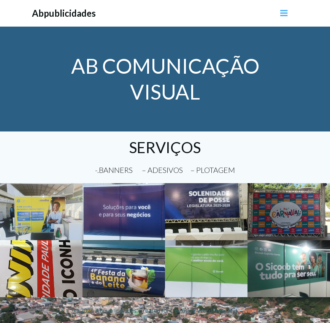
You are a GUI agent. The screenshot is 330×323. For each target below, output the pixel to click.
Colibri (247, 310)
